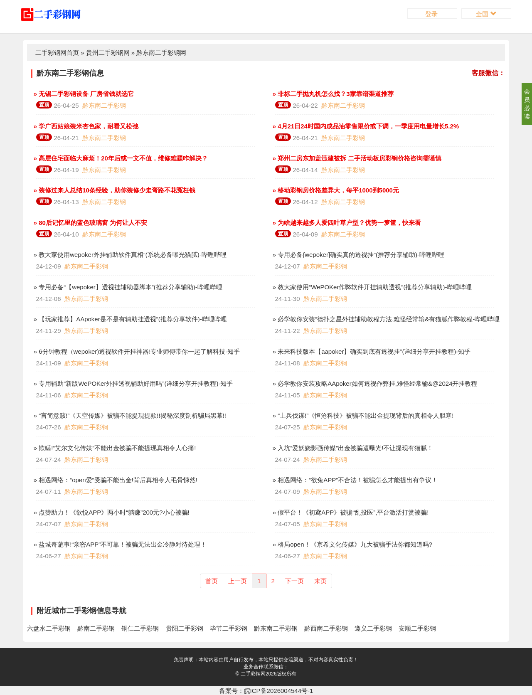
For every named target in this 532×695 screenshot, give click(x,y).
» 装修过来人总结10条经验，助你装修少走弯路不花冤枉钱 (113, 190)
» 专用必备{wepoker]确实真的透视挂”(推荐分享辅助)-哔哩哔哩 (358, 254)
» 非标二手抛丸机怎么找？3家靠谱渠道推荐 (332, 93)
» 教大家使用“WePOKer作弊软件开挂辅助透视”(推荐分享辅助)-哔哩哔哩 (371, 287)
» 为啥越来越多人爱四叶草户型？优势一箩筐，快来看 (346, 222)
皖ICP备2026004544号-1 (278, 690)
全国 (486, 13)
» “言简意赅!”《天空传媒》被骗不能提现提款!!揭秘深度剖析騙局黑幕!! (129, 415)
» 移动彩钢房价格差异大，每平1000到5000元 (335, 190)
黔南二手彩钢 (96, 628)
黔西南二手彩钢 (326, 628)
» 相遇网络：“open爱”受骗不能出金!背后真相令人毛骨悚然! (114, 479)
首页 (211, 580)
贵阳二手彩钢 (184, 628)
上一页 (237, 580)
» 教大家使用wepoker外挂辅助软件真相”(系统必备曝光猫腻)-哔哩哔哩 (129, 254)
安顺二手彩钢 (417, 628)
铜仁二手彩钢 (140, 628)
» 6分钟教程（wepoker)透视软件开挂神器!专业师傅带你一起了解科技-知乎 (136, 351)
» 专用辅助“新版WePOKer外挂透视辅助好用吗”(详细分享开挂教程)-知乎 (132, 383)
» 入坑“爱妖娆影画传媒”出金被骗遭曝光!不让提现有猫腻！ (352, 447)
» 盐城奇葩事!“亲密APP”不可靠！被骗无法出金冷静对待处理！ (119, 544)
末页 (320, 580)
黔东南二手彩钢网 (161, 52)
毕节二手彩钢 (228, 628)
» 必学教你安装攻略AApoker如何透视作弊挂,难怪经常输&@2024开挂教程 (374, 383)
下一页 (294, 580)
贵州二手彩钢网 (108, 52)
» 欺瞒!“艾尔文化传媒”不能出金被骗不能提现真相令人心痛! (114, 447)
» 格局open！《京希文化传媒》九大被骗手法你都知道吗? (351, 544)
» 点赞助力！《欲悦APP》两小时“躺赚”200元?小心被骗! (111, 512)
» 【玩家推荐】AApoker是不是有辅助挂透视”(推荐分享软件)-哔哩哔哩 (129, 319)
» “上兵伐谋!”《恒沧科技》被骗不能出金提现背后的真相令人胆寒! (362, 415)
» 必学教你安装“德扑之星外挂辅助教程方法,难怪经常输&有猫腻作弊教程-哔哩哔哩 (385, 319)
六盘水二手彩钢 (49, 628)
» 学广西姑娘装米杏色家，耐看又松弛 (85, 126)
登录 (432, 13)
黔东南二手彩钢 (104, 105)
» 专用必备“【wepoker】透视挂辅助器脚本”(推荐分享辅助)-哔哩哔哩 (127, 287)
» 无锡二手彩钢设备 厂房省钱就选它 (83, 93)
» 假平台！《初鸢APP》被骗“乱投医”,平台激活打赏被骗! (350, 512)
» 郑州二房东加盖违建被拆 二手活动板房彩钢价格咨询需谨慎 (356, 158)
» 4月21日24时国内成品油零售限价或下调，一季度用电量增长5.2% (365, 126)
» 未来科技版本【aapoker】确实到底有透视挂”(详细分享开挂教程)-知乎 (371, 351)
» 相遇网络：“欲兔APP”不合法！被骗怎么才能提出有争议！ (354, 479)
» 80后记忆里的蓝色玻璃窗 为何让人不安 (90, 222)
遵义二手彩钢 (373, 628)
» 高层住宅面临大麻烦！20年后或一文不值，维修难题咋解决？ (120, 158)
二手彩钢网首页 (57, 52)
